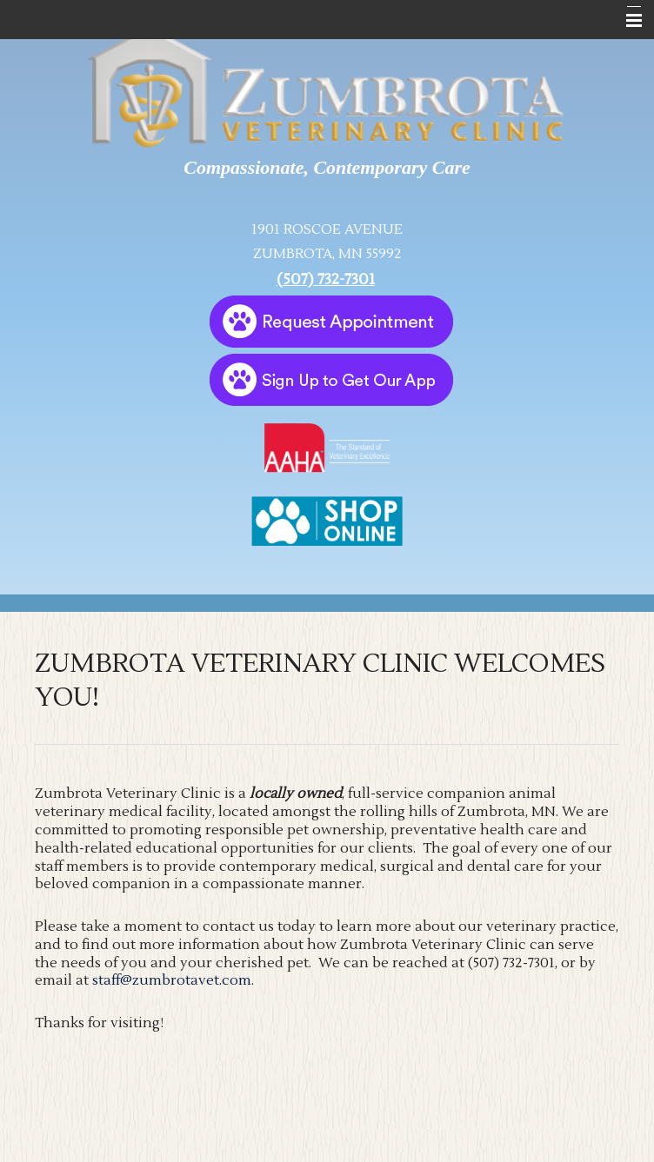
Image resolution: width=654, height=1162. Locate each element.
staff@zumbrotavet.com (171, 980)
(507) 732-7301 (326, 279)
